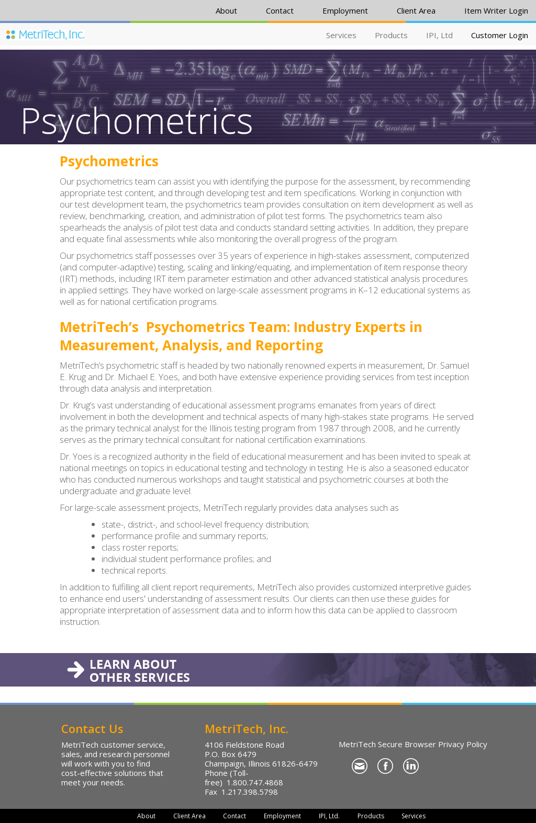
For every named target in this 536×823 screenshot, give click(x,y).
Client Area (416, 10)
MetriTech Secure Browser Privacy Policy (413, 744)
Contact (280, 10)
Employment (345, 10)
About (226, 10)
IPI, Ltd (439, 35)
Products (391, 35)
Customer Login (499, 35)
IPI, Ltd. (329, 815)
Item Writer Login (496, 10)
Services (341, 35)
